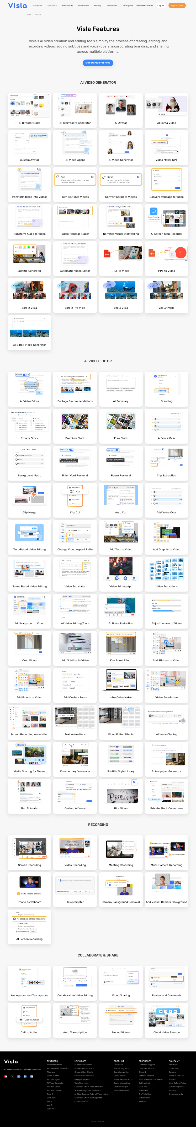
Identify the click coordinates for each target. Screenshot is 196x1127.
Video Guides (144, 1098)
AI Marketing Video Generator (88, 1090)
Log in (160, 5)
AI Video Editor (53, 1087)
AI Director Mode (54, 1065)
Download (83, 5)
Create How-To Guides (84, 1076)
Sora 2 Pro (51, 1098)
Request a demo (144, 5)
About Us (173, 1065)
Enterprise (128, 5)
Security (172, 1090)
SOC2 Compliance (176, 1087)
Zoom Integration (121, 1072)
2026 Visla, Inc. (98, 1121)
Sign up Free (177, 5)
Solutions (37, 5)
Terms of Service (176, 1076)
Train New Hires (81, 1083)
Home (29, 15)
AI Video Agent (53, 1079)
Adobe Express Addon (123, 1079)
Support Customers (83, 1065)
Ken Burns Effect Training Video (88, 1098)
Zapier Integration (122, 1083)
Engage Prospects (83, 1079)
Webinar (142, 1101)
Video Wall (143, 1090)
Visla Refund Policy (177, 1083)
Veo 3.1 (50, 1105)
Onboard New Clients (84, 1072)
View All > (51, 1109)
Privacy (172, 1079)
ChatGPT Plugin (121, 1087)
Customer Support (147, 1065)
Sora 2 (50, 1094)
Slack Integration (121, 1068)
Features (52, 5)
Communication (81, 1101)
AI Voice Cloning (54, 1090)
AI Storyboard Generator (58, 1068)
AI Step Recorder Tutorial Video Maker (91, 1094)
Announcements (176, 1094)
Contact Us (174, 1068)
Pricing (97, 5)
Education (112, 5)
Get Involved (144, 1083)
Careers (172, 1072)
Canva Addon (119, 1076)
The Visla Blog (145, 1094)
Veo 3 (49, 1101)
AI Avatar (51, 1072)
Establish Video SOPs (84, 1068)
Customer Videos (146, 1068)
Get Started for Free (98, 62)
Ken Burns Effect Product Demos (89, 1087)
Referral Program (146, 1076)
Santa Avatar (53, 1076)
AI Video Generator (55, 1083)
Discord (142, 1072)
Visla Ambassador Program (151, 1079)
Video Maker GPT (121, 1090)
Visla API (143, 1087)
